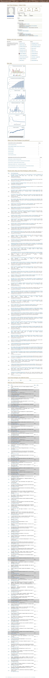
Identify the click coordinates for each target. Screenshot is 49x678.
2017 (8, 552)
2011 (8, 430)
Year (9, 173)
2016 (8, 445)
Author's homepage (25, 30)
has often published (34, 25)
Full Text (12, 388)
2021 (8, 492)
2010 (8, 412)
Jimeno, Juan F (34, 51)
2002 (8, 555)
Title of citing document (15, 173)
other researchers (26, 26)
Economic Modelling (11, 149)
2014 (8, 459)
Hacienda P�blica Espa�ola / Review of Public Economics (16, 146)
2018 (8, 452)
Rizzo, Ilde (21, 60)
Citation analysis (16, 388)
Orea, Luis (33, 48)
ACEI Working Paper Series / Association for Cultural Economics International (19, 160)
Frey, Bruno (33, 58)
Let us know (36, 35)
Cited (30, 380)
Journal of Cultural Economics (12, 144)
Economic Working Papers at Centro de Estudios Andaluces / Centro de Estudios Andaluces (21, 165)
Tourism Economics (11, 151)
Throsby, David (34, 53)
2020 (8, 617)
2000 (8, 648)
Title (12, 380)
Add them (26, 35)
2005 (8, 594)
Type (21, 380)
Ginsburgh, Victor (22, 51)
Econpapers (16, 177)
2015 (8, 469)
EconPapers (20, 30)
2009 (8, 509)
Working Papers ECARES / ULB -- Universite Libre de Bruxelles (17, 164)
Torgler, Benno (34, 55)
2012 (8, 395)
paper (20, 177)
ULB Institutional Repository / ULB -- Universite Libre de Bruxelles (17, 167)
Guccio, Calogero (22, 53)
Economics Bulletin (10, 153)
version (18, 392)
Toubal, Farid (22, 48)
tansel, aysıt (22, 43)
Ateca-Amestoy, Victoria (35, 46)
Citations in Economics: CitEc (6, 1)
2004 (8, 405)
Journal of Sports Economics (12, 154)
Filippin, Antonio (22, 58)
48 (27, 27)
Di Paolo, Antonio (22, 46)
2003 (8, 479)
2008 (8, 482)
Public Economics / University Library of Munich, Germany (16, 162)
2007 (8, 419)
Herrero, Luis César (23, 55)
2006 (8, 549)
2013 (8, 387)
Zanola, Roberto (34, 60)
